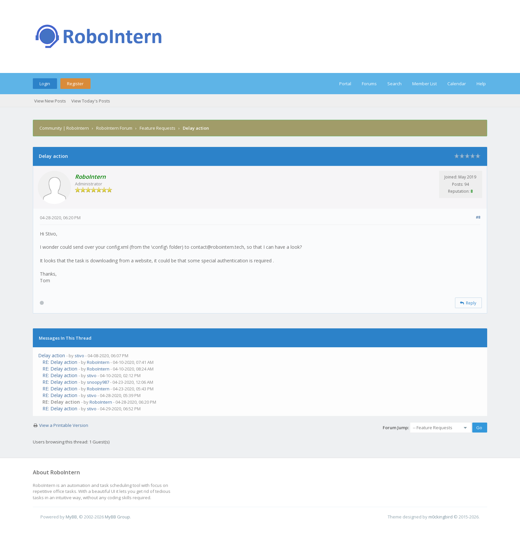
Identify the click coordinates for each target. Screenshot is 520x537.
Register (75, 84)
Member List (424, 84)
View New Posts (50, 101)
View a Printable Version (63, 425)
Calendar (456, 84)
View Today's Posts (90, 101)
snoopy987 (98, 382)
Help (481, 84)
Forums (369, 84)
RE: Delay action (59, 362)
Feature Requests (157, 128)
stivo (79, 356)
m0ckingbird (440, 517)
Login (44, 84)
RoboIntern (98, 362)
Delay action (51, 355)
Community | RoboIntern (64, 128)
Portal (345, 84)
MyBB (71, 517)
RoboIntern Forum (114, 128)
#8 (478, 217)
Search (394, 84)
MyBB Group (117, 517)
